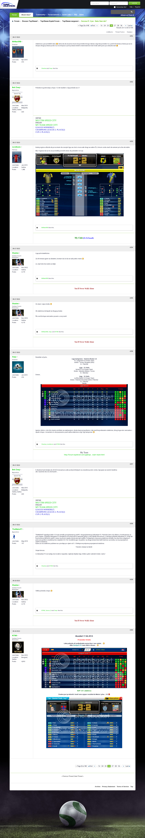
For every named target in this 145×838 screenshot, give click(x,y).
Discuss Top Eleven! (30, 21)
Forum (14, 15)
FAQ (75, 15)
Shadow (43, 68)
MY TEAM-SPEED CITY (47, 125)
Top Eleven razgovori (70, 21)
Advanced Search (127, 15)
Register (137, 7)
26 (111, 26)
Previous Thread (68, 776)
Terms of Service (123, 786)
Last (130, 26)
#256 (131, 351)
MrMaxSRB (44, 227)
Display (129, 32)
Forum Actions (53, 15)
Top (131, 786)
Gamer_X (48, 610)
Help (131, 7)
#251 (131, 36)
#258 (131, 523)
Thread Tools (119, 32)
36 (121, 26)
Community (40, 15)
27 (115, 26)
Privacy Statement (108, 786)
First (92, 26)
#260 (131, 630)
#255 (131, 298)
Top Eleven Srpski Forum (50, 21)
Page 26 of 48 (84, 26)
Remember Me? (121, 7)
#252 (131, 82)
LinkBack (109, 32)
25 (108, 26)
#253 (131, 141)
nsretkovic (50, 444)
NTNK (56, 332)
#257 (131, 464)
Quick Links (66, 15)
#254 (131, 247)
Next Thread (78, 776)
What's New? (26, 15)
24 (105, 26)
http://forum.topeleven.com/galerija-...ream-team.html (84, 455)
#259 (131, 579)
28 (118, 26)
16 (101, 26)
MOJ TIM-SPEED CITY (46, 120)
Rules (81, 15)
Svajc (51, 68)
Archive (98, 786)
